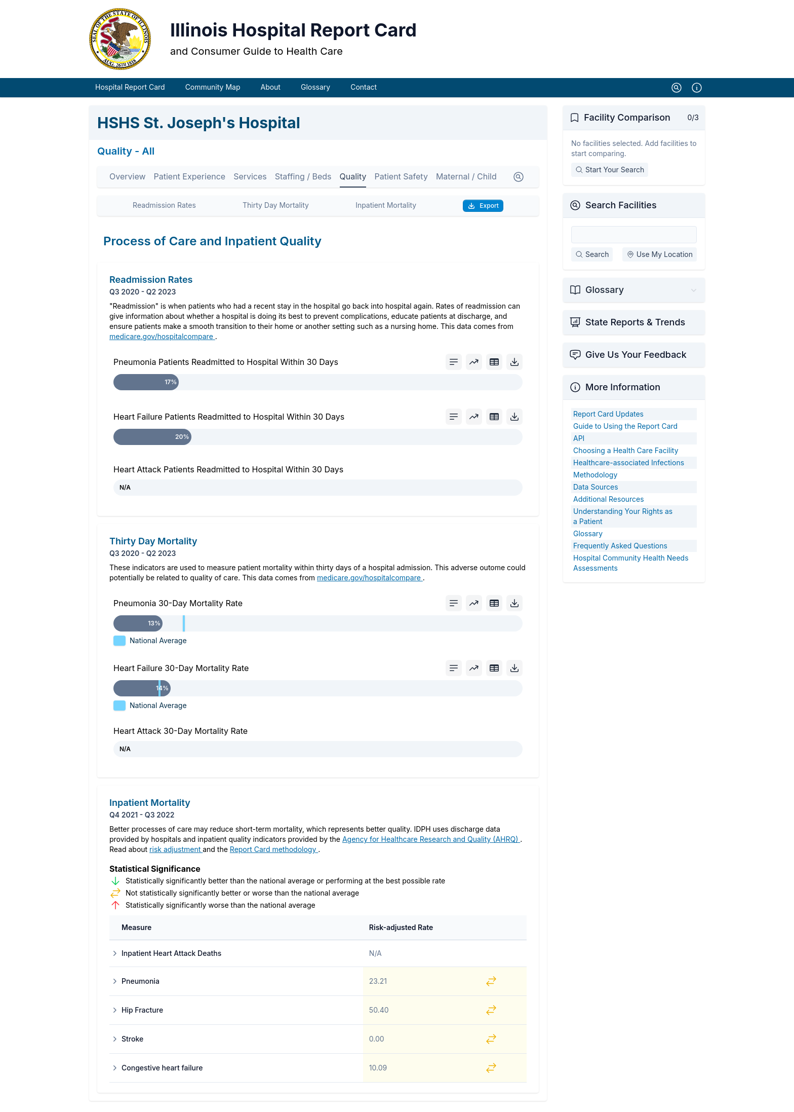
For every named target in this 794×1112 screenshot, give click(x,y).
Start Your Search (609, 172)
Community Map (213, 90)
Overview (127, 179)
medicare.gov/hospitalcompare (162, 339)
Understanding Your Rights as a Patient (622, 519)
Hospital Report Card (130, 90)
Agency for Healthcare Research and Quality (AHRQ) (431, 842)
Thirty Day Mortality (276, 208)
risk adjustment (176, 852)
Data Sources (595, 490)
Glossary (315, 90)
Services (250, 179)
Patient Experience (190, 179)
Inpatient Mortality (385, 208)
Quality (353, 179)
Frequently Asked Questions (620, 548)
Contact (363, 90)
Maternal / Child (466, 179)
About (270, 90)
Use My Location (659, 257)
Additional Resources (608, 502)
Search (592, 257)
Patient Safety (400, 179)
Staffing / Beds (303, 179)
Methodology (595, 477)
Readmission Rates (164, 208)
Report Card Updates (608, 417)
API (578, 441)
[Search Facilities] (634, 237)
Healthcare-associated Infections (628, 465)
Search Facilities (621, 208)
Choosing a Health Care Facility (626, 453)
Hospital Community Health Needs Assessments (631, 566)
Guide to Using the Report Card (625, 429)
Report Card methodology (274, 852)
